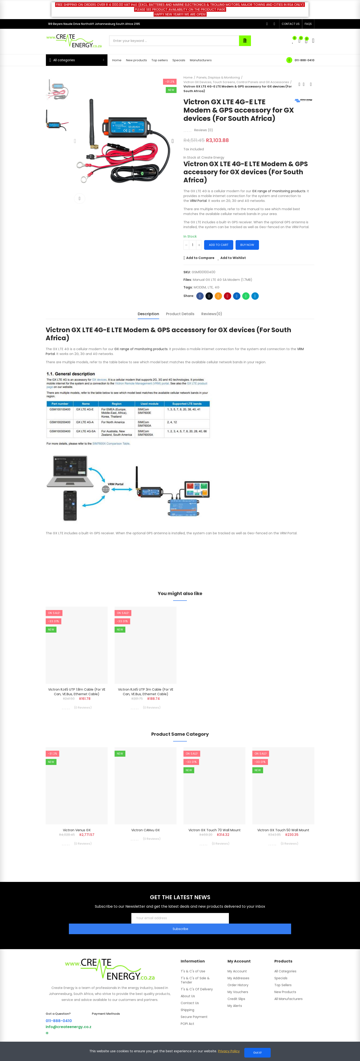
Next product (310, 84)
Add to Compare (200, 266)
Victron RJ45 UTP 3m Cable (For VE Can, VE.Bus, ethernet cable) (145, 700)
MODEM (200, 295)
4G (217, 295)
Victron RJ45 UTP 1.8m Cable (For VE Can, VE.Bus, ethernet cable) (76, 700)
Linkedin (237, 304)
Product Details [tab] (180, 322)
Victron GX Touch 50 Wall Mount (283, 842)
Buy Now (247, 253)
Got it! (257, 1052)
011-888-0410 (304, 60)
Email (218, 304)
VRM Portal (198, 209)
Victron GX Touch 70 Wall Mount (214, 842)
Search (245, 40)
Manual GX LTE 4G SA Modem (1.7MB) (222, 288)
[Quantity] (192, 253)
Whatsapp (246, 304)
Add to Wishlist (233, 266)
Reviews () (203, 138)
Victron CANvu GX (145, 842)
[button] (290, 24)
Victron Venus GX (77, 842)
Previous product (299, 84)
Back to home (305, 84)
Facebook (200, 304)
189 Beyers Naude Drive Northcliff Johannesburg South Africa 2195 (94, 24)
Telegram (255, 304)
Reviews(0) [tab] (211, 322)
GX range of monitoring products (278, 199)
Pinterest (227, 304)
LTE (210, 295)
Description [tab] (148, 322)
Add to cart (218, 253)
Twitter (209, 304)
